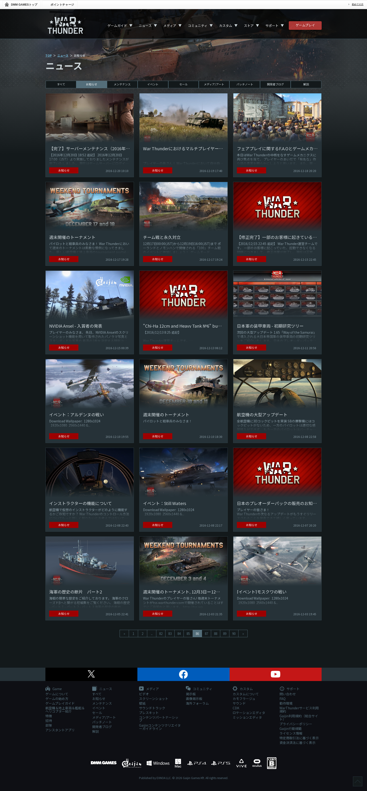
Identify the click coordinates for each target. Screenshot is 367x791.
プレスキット (149, 712)
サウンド (239, 703)
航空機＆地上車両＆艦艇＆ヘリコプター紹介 (65, 709)
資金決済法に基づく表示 (297, 742)
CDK (236, 708)
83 (170, 633)
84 (179, 633)
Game (53, 689)
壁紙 (142, 703)
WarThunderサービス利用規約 (299, 709)
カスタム (225, 25)
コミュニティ (197, 25)
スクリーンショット (153, 698)
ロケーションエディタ (249, 712)
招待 (48, 720)
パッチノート (244, 84)
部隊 (48, 725)
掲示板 (191, 694)
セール (183, 84)
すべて (61, 84)
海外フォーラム (197, 703)
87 (206, 633)
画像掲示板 (194, 698)
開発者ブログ (275, 84)
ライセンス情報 (290, 733)
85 (188, 633)
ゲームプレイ (305, 25)
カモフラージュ (244, 698)
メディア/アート (214, 84)
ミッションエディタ (247, 717)
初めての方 (357, 4)
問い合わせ (287, 694)
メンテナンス (122, 84)
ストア (249, 25)
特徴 (48, 716)
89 (224, 633)
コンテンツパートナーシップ (158, 719)
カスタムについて (246, 694)
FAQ (282, 698)
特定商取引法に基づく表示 (299, 738)
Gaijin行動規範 (290, 728)
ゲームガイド (117, 25)
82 (160, 633)
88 (215, 633)
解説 (306, 84)
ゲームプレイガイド (60, 703)
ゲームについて (56, 694)
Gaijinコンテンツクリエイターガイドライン (160, 727)
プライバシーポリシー (295, 723)
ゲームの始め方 (56, 698)
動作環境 (286, 703)
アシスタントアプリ (60, 730)
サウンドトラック (152, 708)
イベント (152, 84)
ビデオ (144, 694)
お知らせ (91, 84)
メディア (169, 25)
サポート (272, 25)
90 (233, 633)
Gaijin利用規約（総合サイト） (298, 717)
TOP (48, 55)
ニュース (145, 25)
